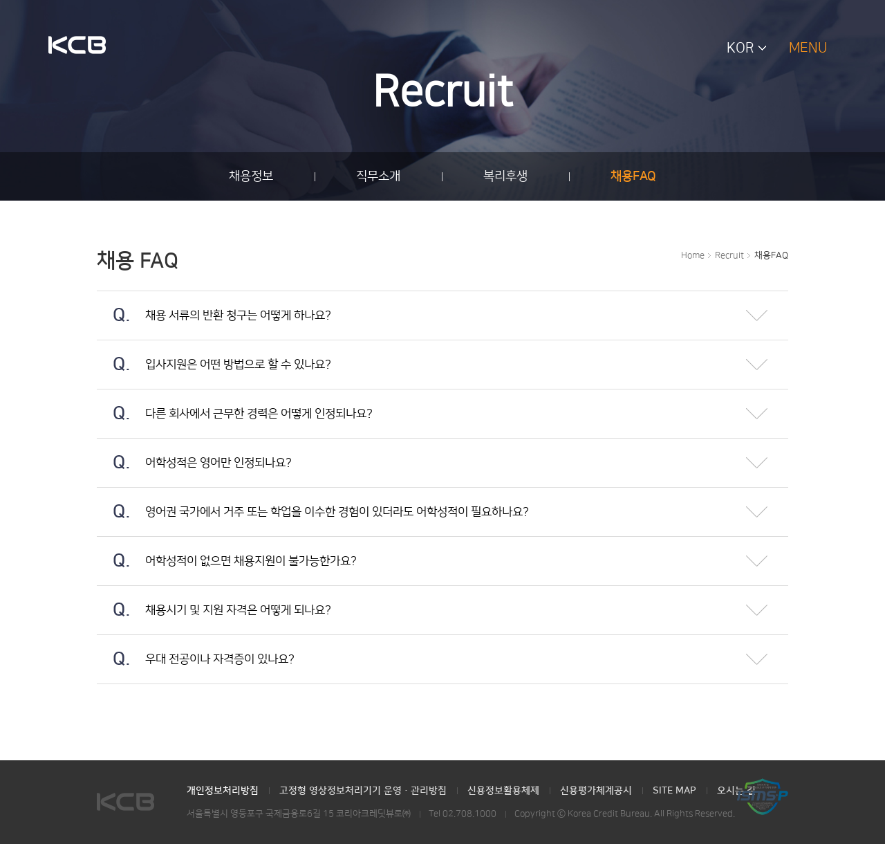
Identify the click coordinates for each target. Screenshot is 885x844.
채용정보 (251, 176)
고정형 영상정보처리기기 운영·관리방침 (363, 791)
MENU (808, 48)
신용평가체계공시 (596, 791)
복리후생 (505, 176)
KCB (77, 46)
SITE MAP (674, 791)
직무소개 (378, 176)
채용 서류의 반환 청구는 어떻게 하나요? (214, 306)
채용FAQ (633, 176)
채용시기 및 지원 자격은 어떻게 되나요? (214, 601)
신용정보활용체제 (503, 791)
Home (693, 255)
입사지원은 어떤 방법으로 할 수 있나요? (214, 355)
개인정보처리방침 (223, 791)
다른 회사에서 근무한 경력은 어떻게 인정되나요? (235, 404)
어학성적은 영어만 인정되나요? (194, 454)
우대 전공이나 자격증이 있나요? (196, 650)
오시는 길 (736, 791)
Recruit (729, 255)
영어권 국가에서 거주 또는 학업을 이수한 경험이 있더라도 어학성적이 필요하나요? (313, 503)
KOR (740, 47)
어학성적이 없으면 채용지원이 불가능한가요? (227, 552)
